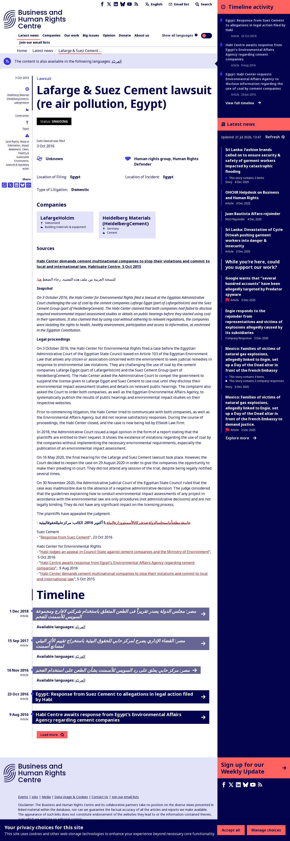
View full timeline (243, 103)
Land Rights (12, 141)
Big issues (91, 35)
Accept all (231, 830)
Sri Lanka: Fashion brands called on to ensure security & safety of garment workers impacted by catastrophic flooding (252, 160)
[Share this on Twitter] (10, 185)
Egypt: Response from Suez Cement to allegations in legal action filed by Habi (255, 25)
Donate (125, 35)
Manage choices (266, 830)
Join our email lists (34, 42)
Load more (49, 735)
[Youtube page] (129, 4)
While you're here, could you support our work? (252, 264)
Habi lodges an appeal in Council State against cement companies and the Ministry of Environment (124, 551)
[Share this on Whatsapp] (4, 185)
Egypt (26, 128)
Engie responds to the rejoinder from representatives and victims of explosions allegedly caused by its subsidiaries (254, 321)
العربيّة (117, 61)
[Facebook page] (102, 4)
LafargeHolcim (21, 102)
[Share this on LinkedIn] (16, 185)
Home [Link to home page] (22, 50)
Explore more (241, 437)
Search (203, 4)
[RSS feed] (136, 4)
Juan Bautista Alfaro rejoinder (252, 213)
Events (23, 797)
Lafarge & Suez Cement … (80, 50)
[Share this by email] (28, 185)
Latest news (28, 35)
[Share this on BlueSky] (22, 185)
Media (46, 797)
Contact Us (100, 797)
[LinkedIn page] (116, 4)
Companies (51, 35)
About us (141, 35)
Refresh (275, 136)
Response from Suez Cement (65, 537)
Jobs (35, 797)
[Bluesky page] (122, 4)
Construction (22, 115)
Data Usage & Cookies (71, 797)
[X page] (109, 4)
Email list (178, 4)
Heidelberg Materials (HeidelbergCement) (126, 221)
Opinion (109, 35)
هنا (39, 279)
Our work (71, 35)
